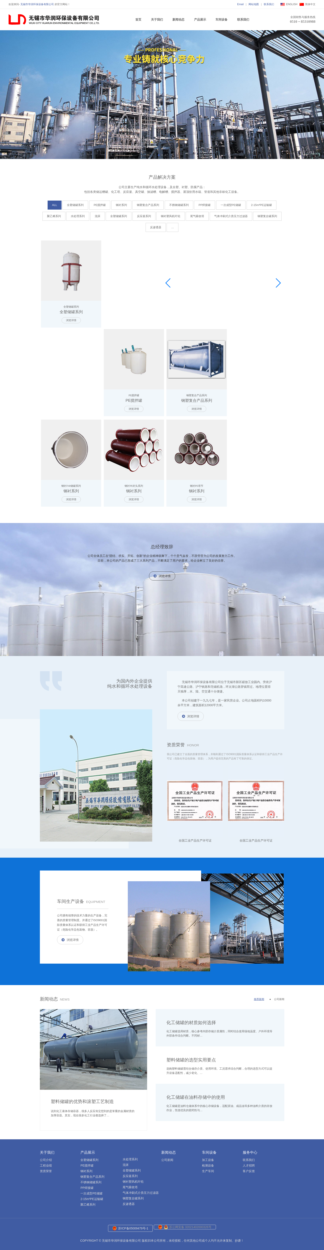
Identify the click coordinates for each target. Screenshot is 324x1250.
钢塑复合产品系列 (148, 205)
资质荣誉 (46, 1167)
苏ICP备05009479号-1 (133, 1224)
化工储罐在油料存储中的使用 (195, 1093)
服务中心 (250, 1149)
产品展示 (200, 19)
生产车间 (208, 1167)
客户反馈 (249, 1167)
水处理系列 (78, 216)
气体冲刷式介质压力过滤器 (231, 216)
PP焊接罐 (205, 205)
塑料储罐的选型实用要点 (191, 1056)
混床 (97, 216)
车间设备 (221, 19)
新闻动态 (178, 19)
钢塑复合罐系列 (267, 216)
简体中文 (310, 4)
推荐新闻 (259, 995)
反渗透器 (155, 227)
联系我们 (269, 4)
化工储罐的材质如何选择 (191, 1018)
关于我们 (157, 19)
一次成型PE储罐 (231, 205)
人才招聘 (249, 1162)
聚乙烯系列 (54, 216)
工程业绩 (46, 1162)
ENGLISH (291, 4)
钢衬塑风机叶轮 (170, 216)
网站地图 (254, 4)
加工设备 (208, 1156)
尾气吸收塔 (197, 216)
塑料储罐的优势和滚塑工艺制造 (82, 1097)
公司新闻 (279, 995)
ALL (54, 205)
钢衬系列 (121, 205)
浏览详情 (70, 318)
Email (240, 4)
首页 (138, 19)
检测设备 (208, 1162)
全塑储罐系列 (75, 205)
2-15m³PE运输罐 (261, 205)
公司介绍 (46, 1156)
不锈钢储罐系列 (179, 205)
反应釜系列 (144, 216)
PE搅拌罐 (100, 205)
